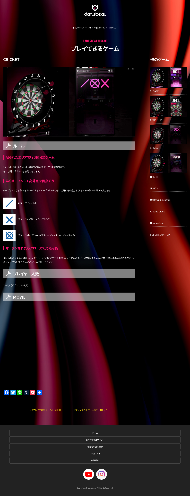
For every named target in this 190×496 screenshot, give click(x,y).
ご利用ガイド (95, 453)
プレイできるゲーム (96, 27)
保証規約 (95, 460)
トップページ (78, 27)
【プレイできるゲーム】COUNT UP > (91, 410)
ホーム (95, 432)
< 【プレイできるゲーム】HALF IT (45, 410)
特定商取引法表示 (95, 446)
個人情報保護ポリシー (95, 439)
